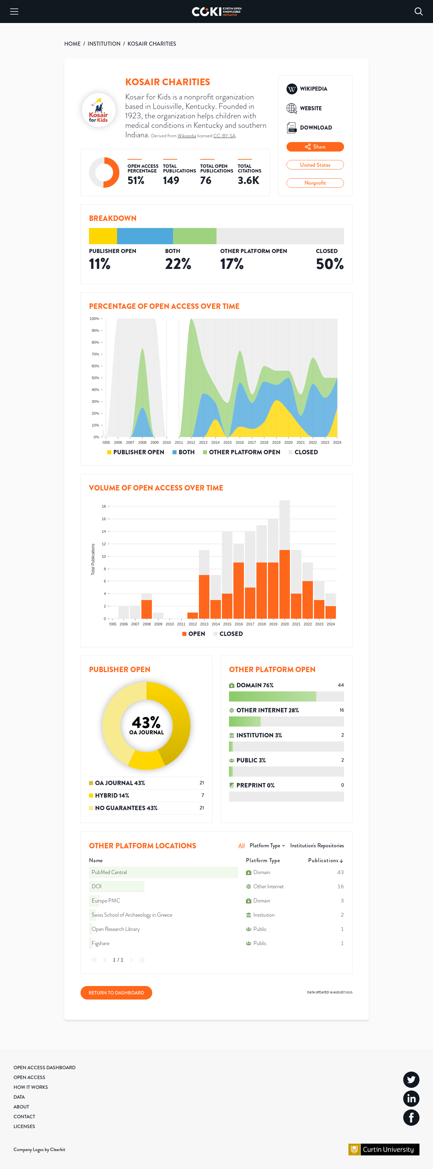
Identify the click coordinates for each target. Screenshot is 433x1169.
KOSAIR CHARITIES (152, 44)
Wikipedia (187, 135)
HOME (72, 44)
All (241, 845)
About (21, 1106)
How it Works (31, 1087)
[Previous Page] (105, 960)
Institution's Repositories (317, 845)
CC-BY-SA (224, 135)
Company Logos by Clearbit (39, 1149)
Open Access (29, 1077)
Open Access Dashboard (44, 1067)
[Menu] (14, 11)
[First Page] (94, 960)
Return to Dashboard (116, 992)
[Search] (419, 11)
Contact (24, 1116)
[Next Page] (131, 960)
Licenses (24, 1126)
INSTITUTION (104, 44)
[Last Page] (142, 960)
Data (19, 1097)
